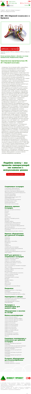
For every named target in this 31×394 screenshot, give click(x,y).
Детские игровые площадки (13, 10)
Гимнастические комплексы (12, 189)
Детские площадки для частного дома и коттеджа (15, 229)
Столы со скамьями (10, 264)
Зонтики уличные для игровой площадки (15, 265)
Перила (7, 335)
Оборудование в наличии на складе (15, 311)
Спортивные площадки (14, 186)
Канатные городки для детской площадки (13, 355)
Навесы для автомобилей (11, 330)
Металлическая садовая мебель (13, 318)
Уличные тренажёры (10, 194)
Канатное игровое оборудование (14, 248)
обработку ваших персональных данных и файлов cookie (15, 388)
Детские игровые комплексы (8, 11)
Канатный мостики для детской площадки (13, 350)
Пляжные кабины (9, 269)
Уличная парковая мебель (12, 258)
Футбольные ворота (10, 202)
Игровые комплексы (10, 249)
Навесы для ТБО (9, 331)
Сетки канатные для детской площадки (15, 345)
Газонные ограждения (11, 299)
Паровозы (7, 238)
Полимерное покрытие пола (12, 292)
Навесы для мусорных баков (12, 285)
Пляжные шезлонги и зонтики (12, 363)
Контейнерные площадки (11, 332)
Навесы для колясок (10, 322)
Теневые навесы (9, 221)
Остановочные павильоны (11, 334)
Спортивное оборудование (12, 188)
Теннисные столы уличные (11, 203)
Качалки (7, 211)
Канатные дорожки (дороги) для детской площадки (13, 348)
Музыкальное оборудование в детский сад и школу (15, 252)
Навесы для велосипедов (11, 324)
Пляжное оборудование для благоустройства (14, 359)
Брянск (3, 1)
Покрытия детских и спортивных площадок (13, 291)
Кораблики (8, 242)
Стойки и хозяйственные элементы (14, 272)
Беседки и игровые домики (12, 218)
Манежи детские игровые (12, 247)
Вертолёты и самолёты (11, 241)
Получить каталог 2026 (15, 174)
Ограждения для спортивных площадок (15, 298)
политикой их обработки (14, 389)
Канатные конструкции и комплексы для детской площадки (15, 340)
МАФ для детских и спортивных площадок (14, 255)
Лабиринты (8, 245)
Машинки (7, 236)
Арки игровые (8, 266)
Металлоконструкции (14, 315)
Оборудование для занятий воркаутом (15, 192)
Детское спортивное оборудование (14, 191)
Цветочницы (8, 282)
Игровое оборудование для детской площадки (14, 234)
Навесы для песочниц (10, 327)
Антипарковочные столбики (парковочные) (12, 302)
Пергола (7, 281)
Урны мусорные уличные (11, 274)
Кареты (7, 244)
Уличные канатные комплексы (13, 199)
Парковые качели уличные (12, 277)
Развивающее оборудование (12, 222)
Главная (3, 10)
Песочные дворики (10, 227)
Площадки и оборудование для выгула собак (12, 306)
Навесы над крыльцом (11, 328)
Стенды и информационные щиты (14, 268)
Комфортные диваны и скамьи (13, 262)
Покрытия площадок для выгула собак (15, 294)
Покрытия (9, 288)
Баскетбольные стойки (11, 200)
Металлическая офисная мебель (14, 319)
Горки (6, 215)
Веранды (7, 219)
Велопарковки (8, 271)
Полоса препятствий (10, 195)
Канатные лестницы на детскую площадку (13, 353)
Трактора (7, 239)
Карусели (7, 214)
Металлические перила (11, 321)
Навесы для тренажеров (11, 325)
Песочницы (8, 216)
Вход (23, 3)
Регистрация (27, 3)
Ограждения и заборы (14, 296)
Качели (6, 212)
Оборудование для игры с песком (14, 231)
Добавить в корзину (10, 49)
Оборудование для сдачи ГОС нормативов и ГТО (13, 197)
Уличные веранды (9, 275)
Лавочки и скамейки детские (12, 261)
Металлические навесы (11, 317)
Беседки (7, 278)
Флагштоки (8, 284)
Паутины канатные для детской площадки (13, 344)
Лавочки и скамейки (10, 259)
